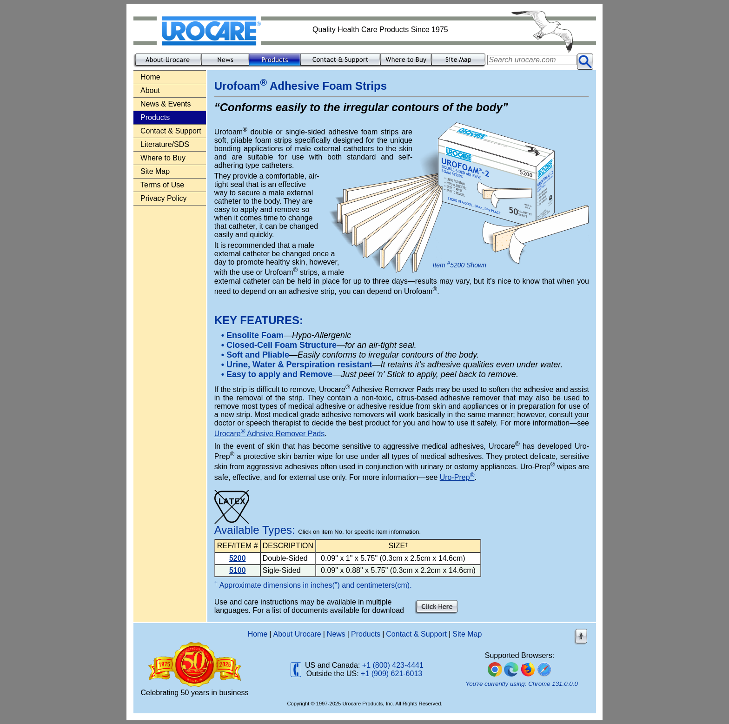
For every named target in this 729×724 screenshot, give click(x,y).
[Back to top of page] (581, 644)
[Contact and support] (340, 66)
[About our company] (167, 66)
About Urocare (297, 634)
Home (150, 77)
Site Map (155, 171)
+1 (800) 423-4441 (393, 665)
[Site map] (459, 66)
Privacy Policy (163, 198)
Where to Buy (163, 158)
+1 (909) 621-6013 (391, 674)
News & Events (165, 104)
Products (365, 634)
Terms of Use (162, 185)
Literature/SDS (164, 144)
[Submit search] (585, 61)
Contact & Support (170, 131)
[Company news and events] (225, 66)
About (150, 90)
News (336, 634)
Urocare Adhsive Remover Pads (269, 434)
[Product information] (274, 66)
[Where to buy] (405, 66)
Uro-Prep (457, 477)
